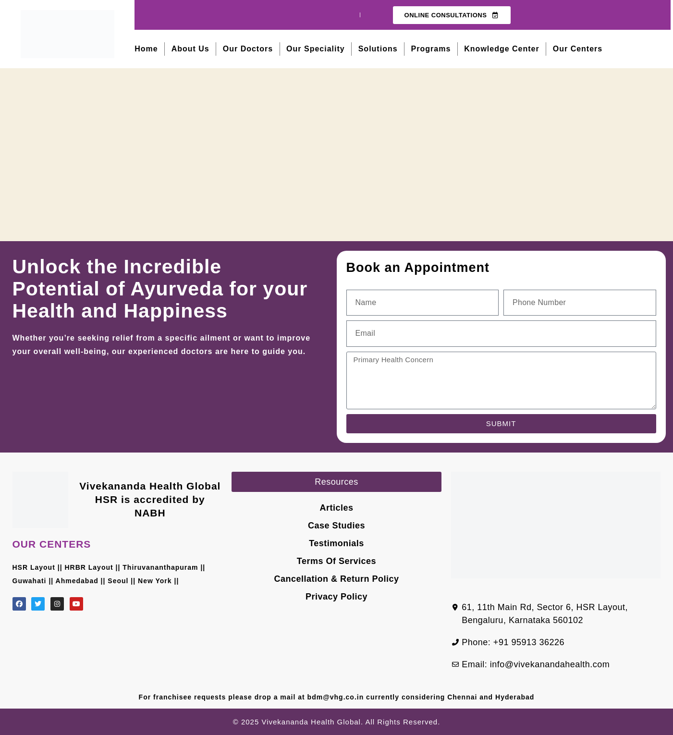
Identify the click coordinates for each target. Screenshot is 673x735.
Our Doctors (248, 49)
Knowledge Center (501, 49)
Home (146, 49)
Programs (431, 49)
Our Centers (577, 49)
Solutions (378, 49)
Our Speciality (315, 49)
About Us (190, 49)
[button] (336, 482)
